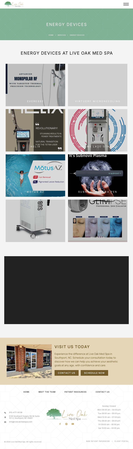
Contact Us (103, 392)
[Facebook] (60, 424)
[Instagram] (66, 424)
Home (51, 35)
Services (62, 35)
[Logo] (14, 4)
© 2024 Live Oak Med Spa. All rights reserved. (23, 442)
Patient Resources (76, 392)
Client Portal (121, 441)
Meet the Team (47, 392)
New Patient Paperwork (98, 441)
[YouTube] (73, 424)
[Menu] (126, 4)
